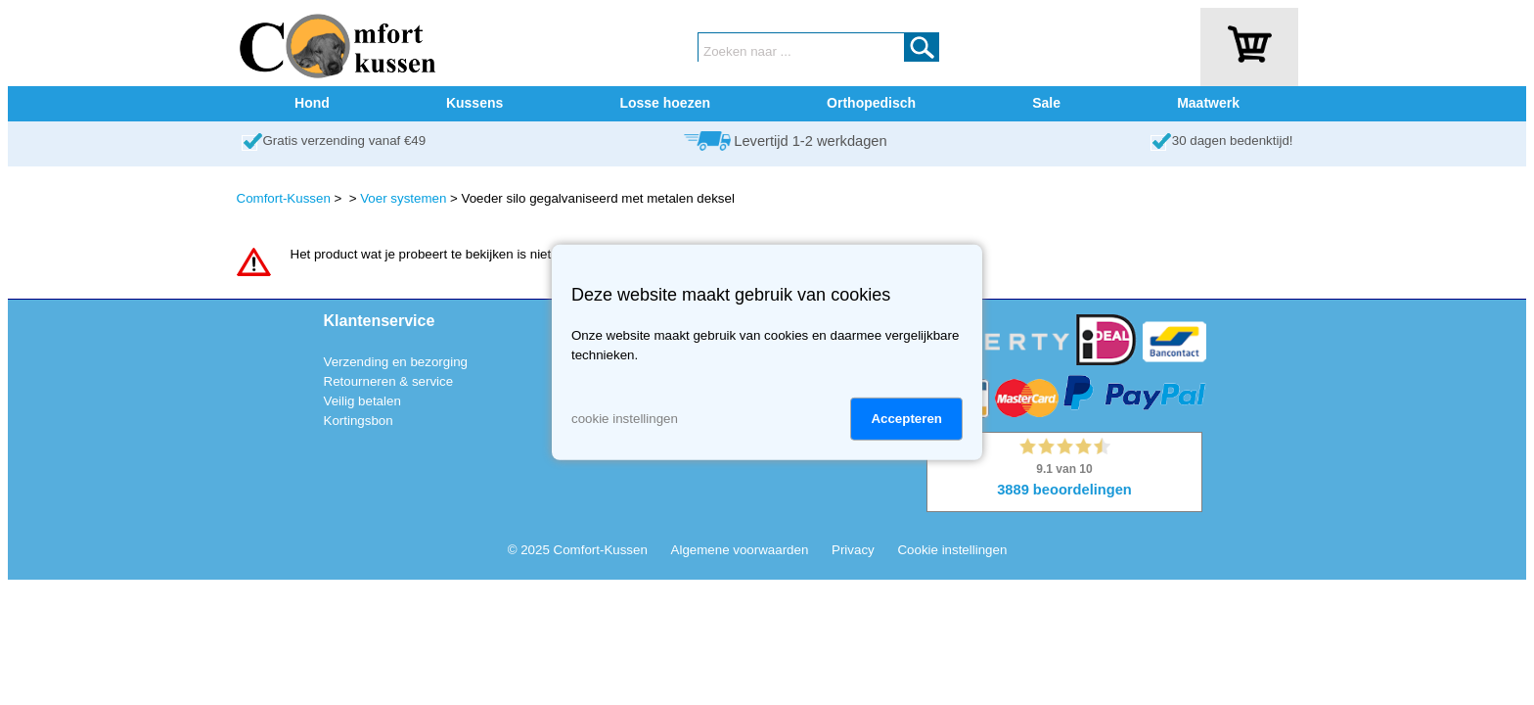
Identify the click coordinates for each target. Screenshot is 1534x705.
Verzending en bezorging (396, 361)
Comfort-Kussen (284, 198)
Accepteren (906, 418)
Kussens (474, 103)
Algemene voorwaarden (740, 549)
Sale (1046, 103)
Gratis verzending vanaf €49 (345, 140)
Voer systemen (403, 198)
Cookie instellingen (952, 549)
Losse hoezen (664, 103)
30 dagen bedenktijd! (1232, 140)
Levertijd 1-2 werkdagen (810, 141)
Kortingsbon (358, 420)
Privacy (853, 549)
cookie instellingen (624, 418)
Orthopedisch (871, 103)
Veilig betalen (362, 401)
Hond (312, 103)
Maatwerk (1208, 103)
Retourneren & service (389, 381)
